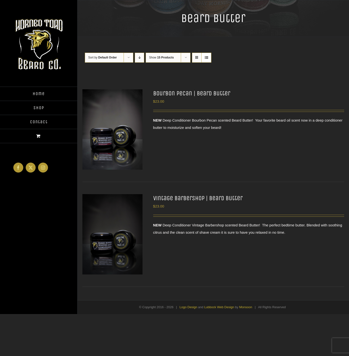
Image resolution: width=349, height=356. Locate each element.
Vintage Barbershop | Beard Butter (198, 198)
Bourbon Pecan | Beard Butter (191, 93)
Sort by (102, 57)
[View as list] (206, 57)
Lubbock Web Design (219, 307)
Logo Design (188, 307)
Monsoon (245, 307)
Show (161, 57)
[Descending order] (139, 58)
